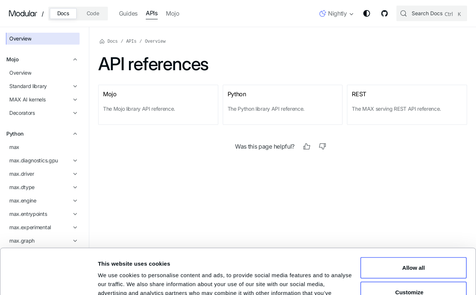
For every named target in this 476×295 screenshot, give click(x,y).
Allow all (413, 225)
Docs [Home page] (109, 41)
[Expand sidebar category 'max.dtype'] (74, 186)
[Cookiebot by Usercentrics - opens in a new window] (48, 279)
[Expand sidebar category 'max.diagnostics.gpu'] (74, 160)
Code (93, 13)
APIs (152, 13)
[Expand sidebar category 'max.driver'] (74, 173)
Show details (115, 280)
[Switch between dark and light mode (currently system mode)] (367, 13)
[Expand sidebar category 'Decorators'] (74, 112)
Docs (63, 13)
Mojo (173, 13)
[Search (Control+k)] (431, 13)
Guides (128, 13)
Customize (413, 249)
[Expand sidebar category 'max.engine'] (74, 200)
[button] (336, 15)
